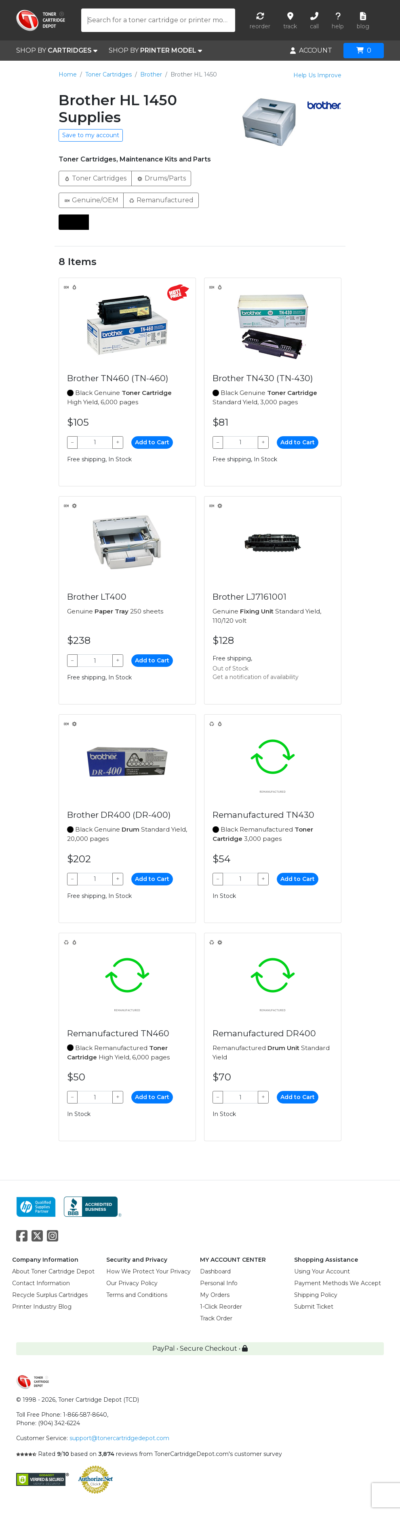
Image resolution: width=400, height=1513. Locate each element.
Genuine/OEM (91, 199)
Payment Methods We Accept (337, 1283)
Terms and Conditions (136, 1295)
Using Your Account (322, 1271)
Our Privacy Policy (132, 1283)
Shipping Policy (315, 1295)
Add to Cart (152, 442)
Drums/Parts (161, 178)
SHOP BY (56, 50)
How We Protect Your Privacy (148, 1271)
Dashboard (215, 1271)
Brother (151, 74)
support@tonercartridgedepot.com (119, 1438)
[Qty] (95, 442)
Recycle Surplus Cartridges (50, 1295)
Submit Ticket (313, 1306)
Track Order (216, 1318)
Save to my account (90, 135)
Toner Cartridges (108, 74)
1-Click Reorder (221, 1306)
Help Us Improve (317, 75)
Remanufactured (161, 199)
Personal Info (219, 1283)
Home (68, 74)
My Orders (214, 1295)
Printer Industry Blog (42, 1306)
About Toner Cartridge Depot (53, 1271)
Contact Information (41, 1283)
